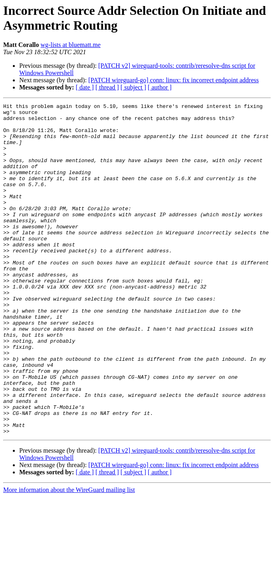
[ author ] (160, 87)
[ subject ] (133, 87)
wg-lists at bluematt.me (70, 44)
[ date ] (85, 87)
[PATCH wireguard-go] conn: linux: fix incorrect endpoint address (173, 80)
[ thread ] (107, 87)
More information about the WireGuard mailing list (69, 556)
